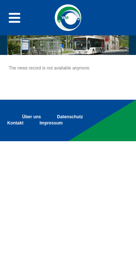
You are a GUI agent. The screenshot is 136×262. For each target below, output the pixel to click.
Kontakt (15, 123)
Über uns (31, 116)
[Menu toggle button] (14, 18)
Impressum (51, 123)
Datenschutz (70, 116)
